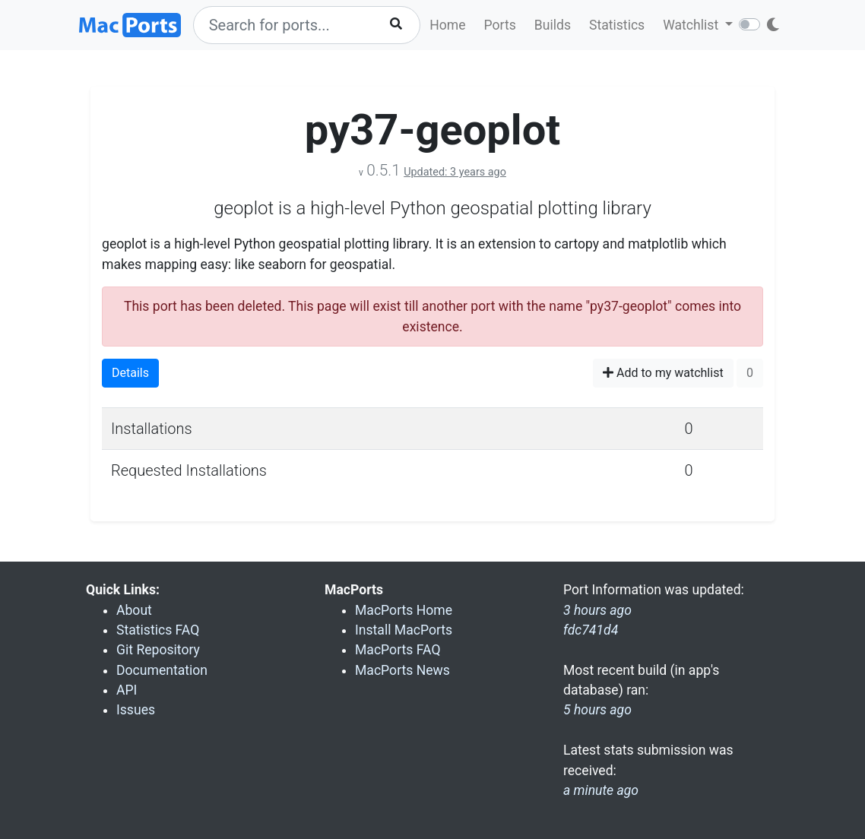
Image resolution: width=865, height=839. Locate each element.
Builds (552, 25)
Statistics (617, 25)
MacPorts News (402, 670)
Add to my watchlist (663, 373)
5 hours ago (597, 709)
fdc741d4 (590, 630)
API (126, 690)
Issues (135, 709)
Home (447, 25)
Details (130, 373)
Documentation (162, 670)
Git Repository (158, 649)
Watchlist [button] (692, 25)
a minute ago (600, 790)
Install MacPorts (403, 630)
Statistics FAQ (157, 630)
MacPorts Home (403, 610)
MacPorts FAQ (398, 649)
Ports (500, 25)
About (134, 610)
